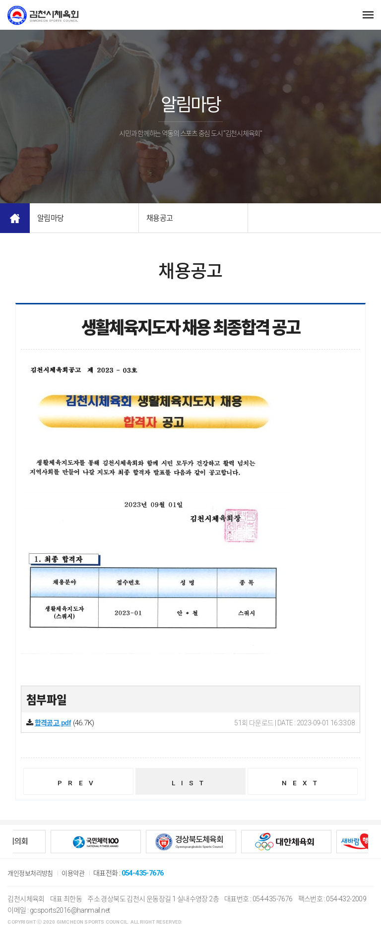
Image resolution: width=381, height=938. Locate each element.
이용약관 (77, 876)
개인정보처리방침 (32, 876)
